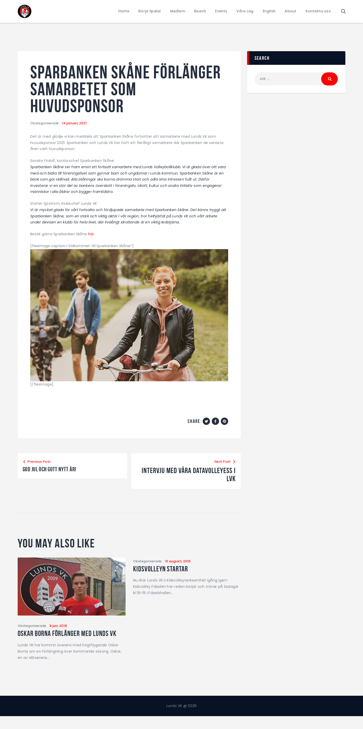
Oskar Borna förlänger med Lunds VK (63, 641)
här (91, 236)
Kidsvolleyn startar (166, 572)
